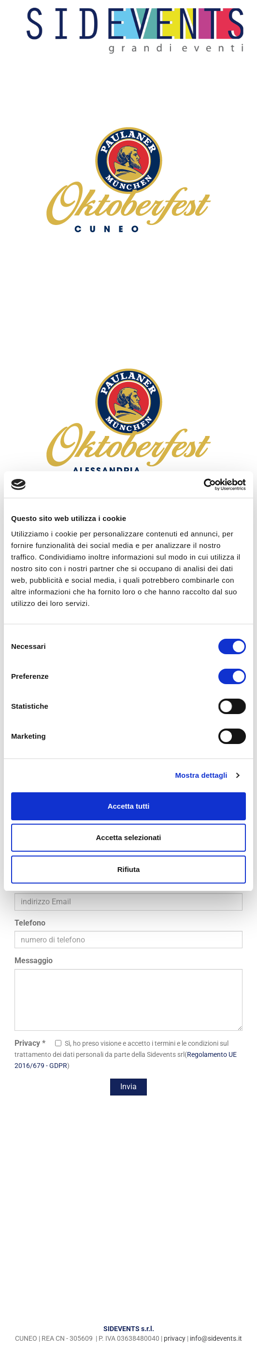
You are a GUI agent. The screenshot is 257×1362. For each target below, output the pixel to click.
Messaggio (33, 960)
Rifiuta (128, 869)
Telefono (29, 922)
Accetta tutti (129, 806)
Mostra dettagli (201, 775)
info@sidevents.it (216, 1338)
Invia (128, 1086)
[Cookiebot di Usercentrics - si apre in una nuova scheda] (203, 484)
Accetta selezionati (128, 837)
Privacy (29, 1043)
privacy (175, 1338)
